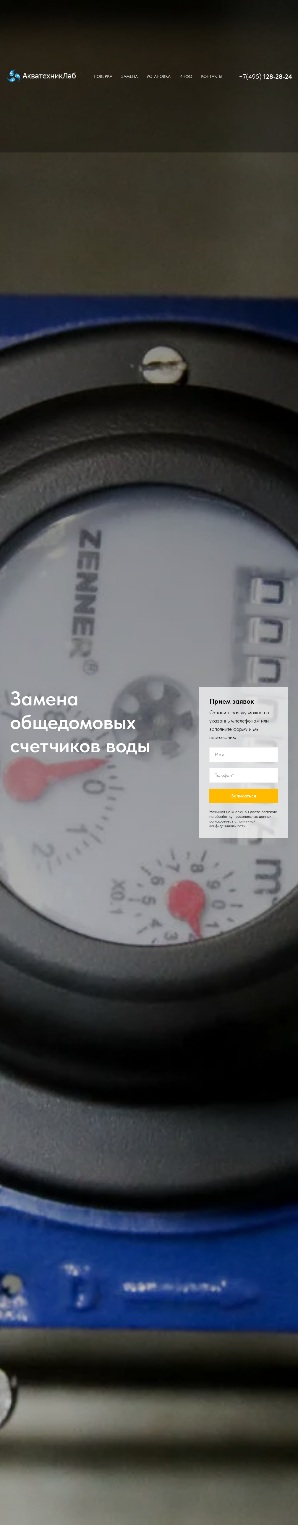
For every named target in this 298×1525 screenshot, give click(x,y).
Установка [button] (159, 76)
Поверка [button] (103, 76)
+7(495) (251, 76)
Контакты (211, 76)
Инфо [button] (185, 76)
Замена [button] (129, 76)
